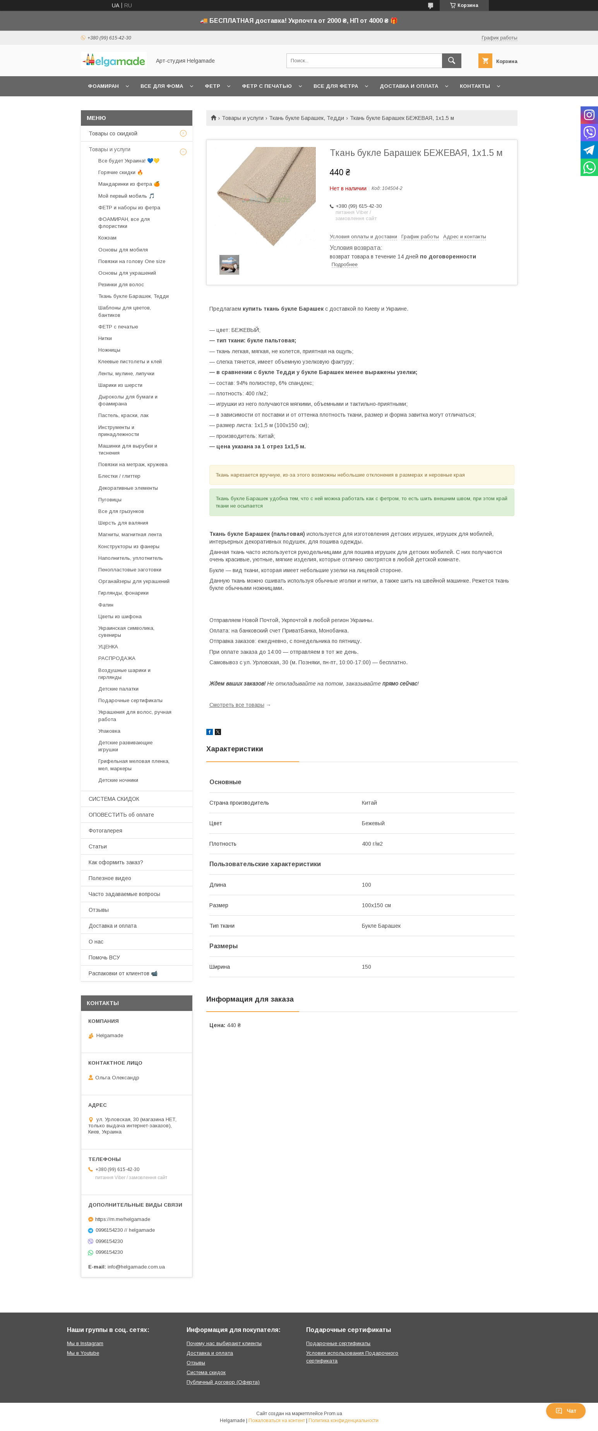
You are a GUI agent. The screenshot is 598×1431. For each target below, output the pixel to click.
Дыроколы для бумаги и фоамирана (128, 400)
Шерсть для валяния (123, 523)
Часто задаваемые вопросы (124, 894)
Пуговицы (110, 500)
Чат (565, 1410)
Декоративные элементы (128, 488)
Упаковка (109, 731)
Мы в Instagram (85, 1343)
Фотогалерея (105, 830)
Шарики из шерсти (120, 385)
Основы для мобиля (123, 250)
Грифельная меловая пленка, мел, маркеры (134, 764)
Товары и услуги (243, 118)
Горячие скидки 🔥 (120, 172)
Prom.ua (333, 1413)
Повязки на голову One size (131, 261)
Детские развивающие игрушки (125, 746)
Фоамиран (103, 86)
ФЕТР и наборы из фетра (129, 207)
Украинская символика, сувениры (126, 631)
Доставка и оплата (409, 86)
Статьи (98, 846)
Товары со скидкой (113, 133)
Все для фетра (336, 86)
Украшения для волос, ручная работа (134, 715)
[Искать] (451, 60)
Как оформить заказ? (116, 862)
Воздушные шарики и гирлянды (124, 673)
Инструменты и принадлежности (118, 430)
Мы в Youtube (83, 1353)
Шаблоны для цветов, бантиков (124, 311)
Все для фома (162, 86)
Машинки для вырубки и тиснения (127, 449)
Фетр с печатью (267, 86)
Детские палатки (118, 689)
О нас (96, 942)
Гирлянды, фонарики (123, 593)
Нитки (105, 338)
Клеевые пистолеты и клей (130, 361)
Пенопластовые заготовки (129, 570)
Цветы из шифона (120, 616)
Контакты (475, 86)
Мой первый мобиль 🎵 (126, 196)
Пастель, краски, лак (123, 415)
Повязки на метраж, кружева (133, 464)
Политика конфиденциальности (343, 1420)
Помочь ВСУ (104, 957)
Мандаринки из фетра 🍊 (129, 184)
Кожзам (107, 238)
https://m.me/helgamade (122, 1219)
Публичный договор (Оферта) (223, 1382)
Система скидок (206, 1372)
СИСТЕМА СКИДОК (114, 799)
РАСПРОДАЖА (116, 658)
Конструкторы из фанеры (128, 546)
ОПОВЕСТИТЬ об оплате (121, 815)
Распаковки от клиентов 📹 (123, 973)
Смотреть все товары (236, 705)
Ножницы (109, 350)
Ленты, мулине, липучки (126, 373)
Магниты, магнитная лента (130, 534)
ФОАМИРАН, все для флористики (124, 222)
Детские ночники (118, 780)
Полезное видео (110, 878)
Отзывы (99, 910)
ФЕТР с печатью (118, 327)
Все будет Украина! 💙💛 (128, 161)
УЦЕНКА (108, 647)
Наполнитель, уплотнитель (130, 558)
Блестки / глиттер (119, 476)
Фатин (105, 605)
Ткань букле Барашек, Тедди (306, 118)
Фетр (212, 86)
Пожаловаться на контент (276, 1420)
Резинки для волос (121, 284)
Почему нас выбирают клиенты (224, 1343)
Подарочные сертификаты (130, 700)
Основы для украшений (127, 273)
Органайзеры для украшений (134, 581)
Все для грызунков (121, 511)
